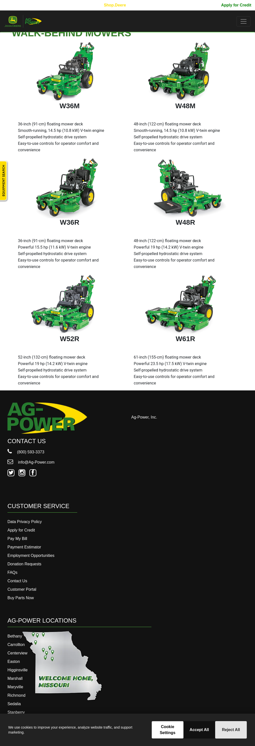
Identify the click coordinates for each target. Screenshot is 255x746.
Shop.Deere (115, 5)
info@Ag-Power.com (31, 462)
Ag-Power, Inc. (144, 417)
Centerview (17, 653)
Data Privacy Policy (24, 522)
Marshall (14, 678)
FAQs (12, 572)
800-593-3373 (19, 5)
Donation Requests (24, 564)
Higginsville (17, 670)
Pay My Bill (206, 5)
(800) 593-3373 (25, 452)
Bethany (14, 636)
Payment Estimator (24, 547)
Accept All (199, 730)
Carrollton (16, 644)
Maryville (15, 687)
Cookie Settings (167, 730)
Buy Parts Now (20, 598)
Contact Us (17, 581)
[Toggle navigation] (244, 21)
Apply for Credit (236, 5)
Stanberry (16, 712)
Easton (13, 661)
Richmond (16, 695)
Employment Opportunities (31, 555)
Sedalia (14, 704)
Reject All (231, 730)
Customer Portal (21, 589)
